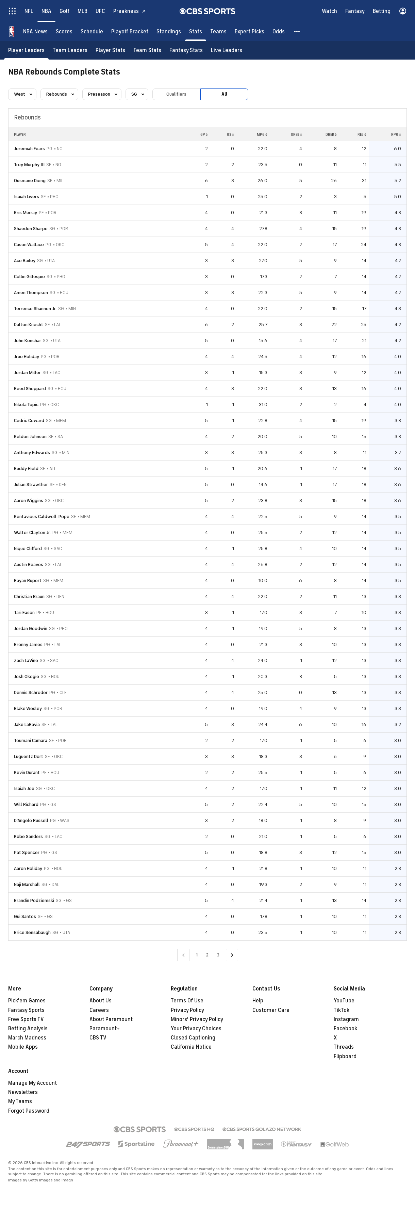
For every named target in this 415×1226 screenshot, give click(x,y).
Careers (99, 1010)
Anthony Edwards (32, 452)
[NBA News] (35, 31)
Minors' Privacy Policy (197, 1019)
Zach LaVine (26, 660)
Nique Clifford (28, 548)
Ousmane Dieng (30, 180)
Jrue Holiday (26, 356)
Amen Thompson (31, 292)
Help (257, 1000)
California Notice (191, 1047)
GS (230, 134)
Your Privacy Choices (196, 1028)
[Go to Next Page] (232, 955)
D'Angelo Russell (31, 820)
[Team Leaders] (70, 50)
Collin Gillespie (29, 276)
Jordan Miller (27, 372)
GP (204, 134)
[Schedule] (92, 31)
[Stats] (195, 31)
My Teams (20, 1101)
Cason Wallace (29, 244)
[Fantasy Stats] (186, 50)
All (224, 94)
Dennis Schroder (31, 692)
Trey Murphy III (29, 164)
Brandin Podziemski (34, 900)
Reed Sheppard (30, 388)
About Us (100, 1000)
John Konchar (27, 340)
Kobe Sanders (28, 836)
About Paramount (111, 1019)
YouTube (344, 1000)
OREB (296, 134)
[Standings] (168, 31)
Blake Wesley (28, 708)
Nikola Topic (26, 404)
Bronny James (28, 644)
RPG (396, 134)
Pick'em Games (27, 1000)
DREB (331, 134)
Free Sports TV (26, 1019)
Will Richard (26, 804)
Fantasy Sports (26, 1010)
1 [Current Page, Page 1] (197, 955)
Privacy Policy (187, 1010)
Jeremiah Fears (29, 148)
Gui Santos (25, 916)
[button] (297, 31)
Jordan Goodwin (30, 628)
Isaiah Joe (24, 788)
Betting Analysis (28, 1028)
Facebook (345, 1028)
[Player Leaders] (26, 50)
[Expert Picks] (249, 31)
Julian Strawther (31, 484)
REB (362, 134)
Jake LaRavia (27, 724)
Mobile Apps (23, 1047)
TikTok (341, 1010)
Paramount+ (104, 1028)
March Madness (27, 1037)
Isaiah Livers (26, 196)
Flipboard (345, 1056)
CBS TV (97, 1037)
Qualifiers (176, 94)
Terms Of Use (187, 1000)
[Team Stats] (147, 50)
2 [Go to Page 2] (207, 955)
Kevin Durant (27, 772)
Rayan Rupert (28, 580)
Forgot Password (28, 1111)
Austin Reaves (28, 564)
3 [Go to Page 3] (218, 955)
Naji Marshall (27, 884)
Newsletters (23, 1092)
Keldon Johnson (30, 436)
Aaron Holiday (28, 868)
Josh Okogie (26, 676)
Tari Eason (24, 612)
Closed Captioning (193, 1037)
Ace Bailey (24, 260)
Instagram (346, 1019)
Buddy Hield (26, 468)
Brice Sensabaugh (32, 932)
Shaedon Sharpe (31, 228)
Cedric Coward (29, 420)
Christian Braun (29, 596)
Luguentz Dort (28, 756)
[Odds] (278, 31)
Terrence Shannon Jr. (35, 308)
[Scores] (64, 31)
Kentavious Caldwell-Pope (41, 516)
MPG (262, 134)
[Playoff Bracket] (129, 31)
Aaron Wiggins (28, 500)
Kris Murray (25, 212)
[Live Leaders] (226, 50)
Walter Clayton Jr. (32, 532)
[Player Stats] (110, 50)
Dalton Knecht (28, 324)
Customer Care (270, 1010)
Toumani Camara (30, 740)
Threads (344, 1047)
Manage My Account (32, 1083)
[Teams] (218, 31)
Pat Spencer (26, 852)
